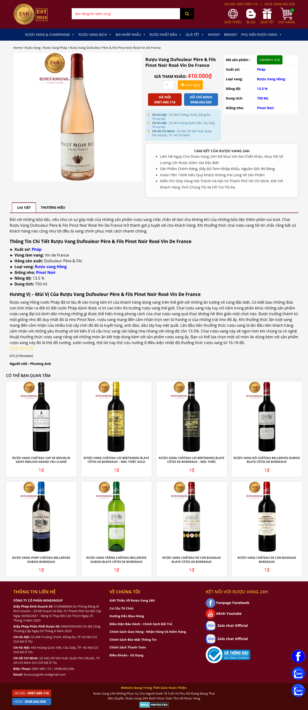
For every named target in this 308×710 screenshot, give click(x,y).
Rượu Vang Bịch (95, 35)
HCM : (30, 701)
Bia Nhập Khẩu (131, 35)
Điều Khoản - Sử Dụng (126, 655)
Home (17, 47)
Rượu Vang (32, 47)
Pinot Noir (265, 108)
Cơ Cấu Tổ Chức (121, 608)
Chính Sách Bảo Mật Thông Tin (132, 639)
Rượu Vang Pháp (55, 47)
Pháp (261, 69)
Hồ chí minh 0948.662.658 (201, 99)
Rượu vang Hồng (51, 266)
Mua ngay (190, 84)
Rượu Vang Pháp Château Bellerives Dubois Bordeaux (41, 560)
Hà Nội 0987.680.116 (164, 99)
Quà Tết (195, 35)
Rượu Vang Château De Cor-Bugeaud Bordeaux (266, 560)
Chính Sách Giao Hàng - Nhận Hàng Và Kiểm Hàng (147, 631)
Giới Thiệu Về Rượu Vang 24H (132, 600)
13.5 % (262, 88)
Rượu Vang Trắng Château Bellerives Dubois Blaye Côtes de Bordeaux (116, 560)
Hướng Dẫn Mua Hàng (126, 616)
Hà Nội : (31, 693)
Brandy (230, 34)
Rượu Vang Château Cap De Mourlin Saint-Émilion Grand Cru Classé (41, 460)
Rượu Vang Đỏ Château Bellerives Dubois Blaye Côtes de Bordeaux (267, 460)
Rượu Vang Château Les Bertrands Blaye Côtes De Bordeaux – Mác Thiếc (191, 460)
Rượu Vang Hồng (271, 79)
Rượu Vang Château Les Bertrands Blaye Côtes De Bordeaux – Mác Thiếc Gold (116, 460)
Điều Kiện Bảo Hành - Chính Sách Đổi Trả (140, 624)
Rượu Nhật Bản (166, 35)
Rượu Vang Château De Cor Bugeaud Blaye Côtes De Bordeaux (191, 560)
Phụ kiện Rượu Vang (261, 35)
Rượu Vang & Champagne (50, 35)
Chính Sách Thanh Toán (127, 647)
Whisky (214, 34)
